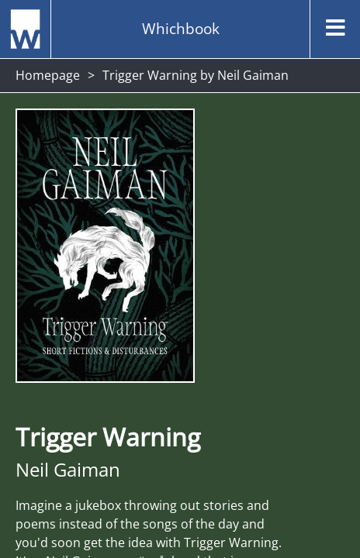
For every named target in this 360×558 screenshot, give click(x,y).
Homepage (48, 75)
